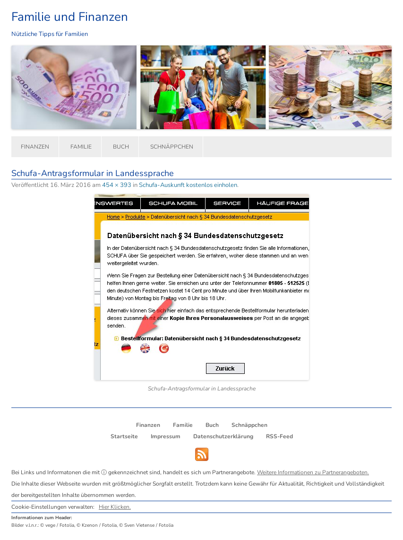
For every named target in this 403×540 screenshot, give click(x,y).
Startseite (124, 436)
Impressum (165, 436)
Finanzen (35, 146)
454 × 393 (116, 185)
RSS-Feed (279, 436)
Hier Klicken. (115, 507)
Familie (81, 146)
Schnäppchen (171, 146)
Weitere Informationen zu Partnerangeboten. (313, 472)
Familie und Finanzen (69, 17)
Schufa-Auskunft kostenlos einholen (188, 185)
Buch (121, 146)
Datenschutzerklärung (223, 436)
